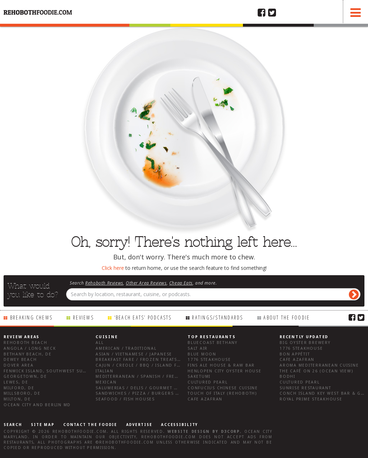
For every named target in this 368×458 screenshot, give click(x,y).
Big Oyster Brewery (305, 342)
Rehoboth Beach (25, 342)
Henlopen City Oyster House (225, 371)
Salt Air (198, 348)
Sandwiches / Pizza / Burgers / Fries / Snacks (156, 393)
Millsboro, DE (22, 393)
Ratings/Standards (217, 317)
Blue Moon (202, 354)
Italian (104, 371)
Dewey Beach (20, 359)
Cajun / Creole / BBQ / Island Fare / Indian (152, 365)
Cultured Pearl (208, 382)
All (100, 342)
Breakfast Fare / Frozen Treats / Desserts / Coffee (162, 359)
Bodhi (287, 376)
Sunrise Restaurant (305, 388)
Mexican (106, 382)
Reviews (83, 317)
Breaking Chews (31, 317)
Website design (188, 431)
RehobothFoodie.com (79, 431)
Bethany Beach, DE (28, 354)
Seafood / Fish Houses (125, 399)
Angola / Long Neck (30, 348)
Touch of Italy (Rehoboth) (222, 393)
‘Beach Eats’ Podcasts (143, 317)
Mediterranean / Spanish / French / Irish (149, 376)
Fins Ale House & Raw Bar (221, 365)
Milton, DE (17, 399)
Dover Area (19, 365)
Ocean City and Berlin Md (37, 405)
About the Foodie (286, 317)
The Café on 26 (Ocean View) (316, 371)
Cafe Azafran (205, 399)
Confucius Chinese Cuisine (223, 388)
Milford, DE (19, 388)
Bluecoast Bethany (213, 342)
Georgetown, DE (25, 376)
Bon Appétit (295, 354)
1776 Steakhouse (209, 359)
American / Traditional (126, 348)
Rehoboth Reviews (104, 283)
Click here (113, 267)
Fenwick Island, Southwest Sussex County (59, 371)
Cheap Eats (181, 283)
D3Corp (230, 431)
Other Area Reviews (146, 283)
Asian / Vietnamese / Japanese (134, 354)
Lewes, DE (16, 382)
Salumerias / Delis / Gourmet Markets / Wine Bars (161, 388)
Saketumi (199, 376)
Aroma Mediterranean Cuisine (319, 365)
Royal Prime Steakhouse (311, 399)
